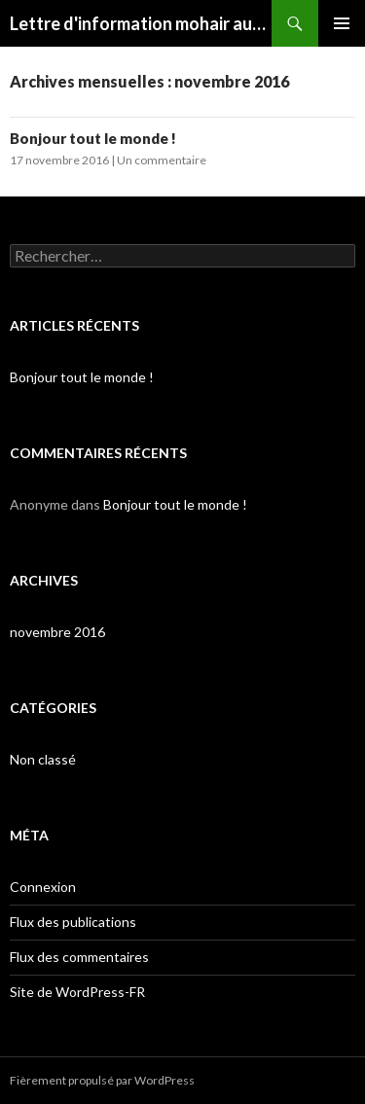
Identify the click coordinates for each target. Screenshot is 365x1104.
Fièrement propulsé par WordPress (102, 1080)
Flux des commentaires (79, 956)
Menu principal (341, 23)
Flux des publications (73, 921)
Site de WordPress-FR (77, 991)
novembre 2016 (57, 631)
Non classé (43, 759)
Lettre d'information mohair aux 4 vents (141, 23)
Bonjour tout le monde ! (93, 138)
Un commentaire (161, 160)
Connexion (43, 886)
